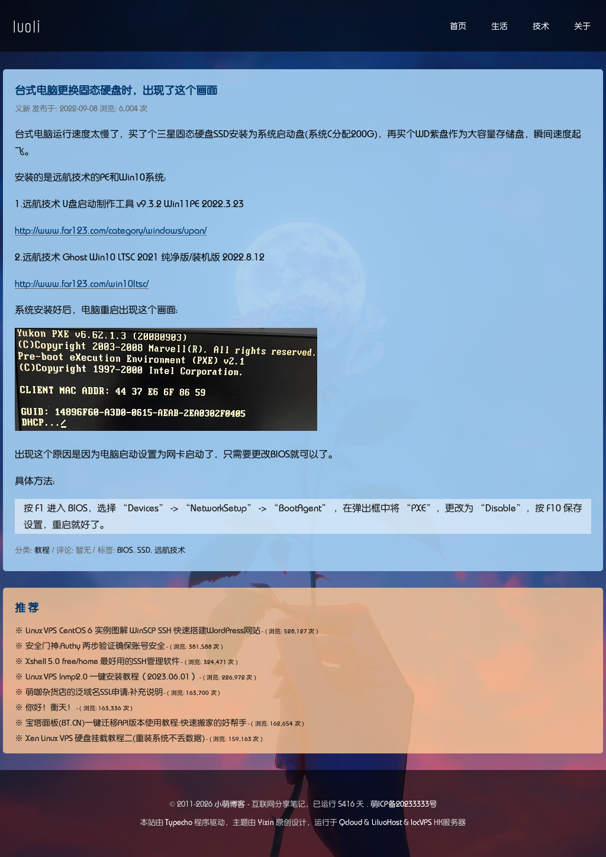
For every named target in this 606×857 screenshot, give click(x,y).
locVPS (421, 822)
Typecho (178, 822)
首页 (458, 26)
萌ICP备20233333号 (403, 804)
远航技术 (169, 550)
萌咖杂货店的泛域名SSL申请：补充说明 (94, 692)
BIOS (125, 550)
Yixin (266, 822)
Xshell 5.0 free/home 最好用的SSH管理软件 (102, 661)
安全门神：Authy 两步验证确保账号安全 (95, 646)
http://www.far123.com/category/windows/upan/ (111, 230)
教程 (42, 550)
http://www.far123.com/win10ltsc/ (82, 283)
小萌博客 (229, 804)
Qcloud (350, 822)
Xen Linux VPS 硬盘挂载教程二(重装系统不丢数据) (115, 738)
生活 (499, 26)
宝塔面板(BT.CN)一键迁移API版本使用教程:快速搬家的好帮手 (136, 723)
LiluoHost (387, 822)
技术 (541, 26)
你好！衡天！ (50, 707)
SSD (143, 550)
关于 (582, 26)
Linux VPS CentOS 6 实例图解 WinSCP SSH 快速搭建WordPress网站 (143, 630)
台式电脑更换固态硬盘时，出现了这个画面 (116, 90)
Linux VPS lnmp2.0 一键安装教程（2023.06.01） (112, 676)
